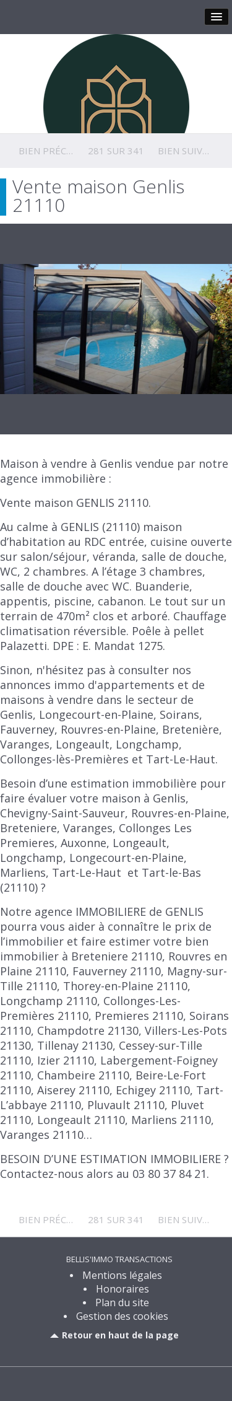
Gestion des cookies (122, 1316)
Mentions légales (122, 1275)
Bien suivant (189, 150)
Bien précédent (58, 150)
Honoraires (122, 1289)
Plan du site (122, 1302)
